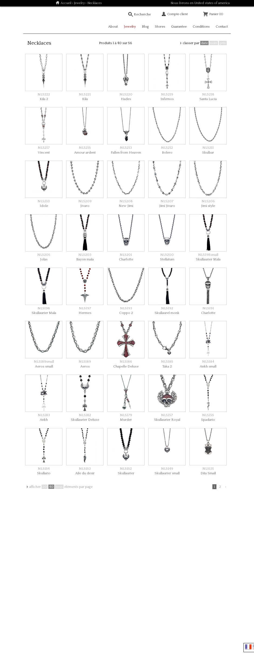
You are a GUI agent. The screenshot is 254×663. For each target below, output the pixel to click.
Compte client (177, 14)
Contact (222, 26)
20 (44, 487)
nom (213, 43)
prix (223, 43)
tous (59, 487)
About (113, 26)
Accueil (66, 3)
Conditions (201, 26)
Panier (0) (216, 14)
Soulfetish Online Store (42, 20)
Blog (145, 26)
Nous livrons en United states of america (200, 3)
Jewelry (79, 3)
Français (248, 646)
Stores (160, 26)
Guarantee (179, 26)
